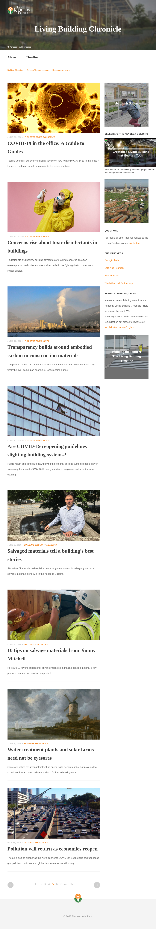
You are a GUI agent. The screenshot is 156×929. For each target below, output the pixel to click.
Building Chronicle (15, 70)
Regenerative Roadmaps (40, 137)
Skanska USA (112, 275)
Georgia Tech (112, 260)
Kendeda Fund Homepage (19, 47)
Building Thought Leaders (38, 70)
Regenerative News (60, 70)
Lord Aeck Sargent (114, 268)
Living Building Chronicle (78, 29)
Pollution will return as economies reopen (53, 849)
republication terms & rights (119, 327)
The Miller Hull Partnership (119, 283)
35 (71, 884)
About (12, 57)
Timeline (32, 57)
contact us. (135, 243)
